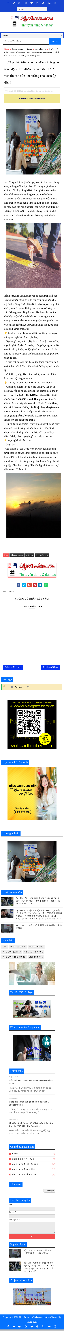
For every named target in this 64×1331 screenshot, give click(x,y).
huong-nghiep (17, 49)
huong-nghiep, (29, 91)
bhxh (15, 1155)
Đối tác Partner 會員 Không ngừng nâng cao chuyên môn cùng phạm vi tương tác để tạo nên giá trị (38, 902)
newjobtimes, (47, 91)
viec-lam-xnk (36, 958)
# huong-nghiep (17, 555)
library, (38, 91)
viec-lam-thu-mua (33, 953)
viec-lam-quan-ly (12, 953)
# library (29, 555)
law (5, 948)
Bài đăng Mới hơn (13, 668)
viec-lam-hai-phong (24, 1176)
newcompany (36, 948)
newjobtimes (40, 49)
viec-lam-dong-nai (23, 1170)
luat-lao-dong (18, 948)
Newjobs (18, 688)
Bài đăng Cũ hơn (50, 668)
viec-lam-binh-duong (25, 1165)
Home (6, 49)
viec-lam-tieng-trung (14, 958)
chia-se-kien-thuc (23, 1160)
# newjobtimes (42, 555)
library (29, 49)
